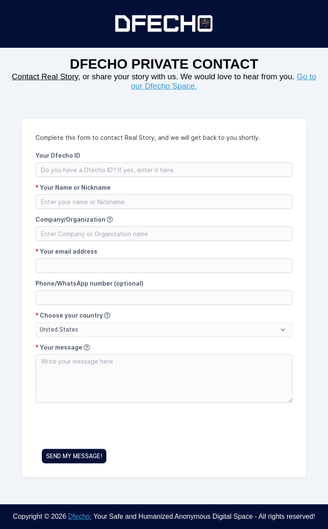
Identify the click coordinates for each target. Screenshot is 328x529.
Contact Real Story (45, 76)
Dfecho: (80, 516)
